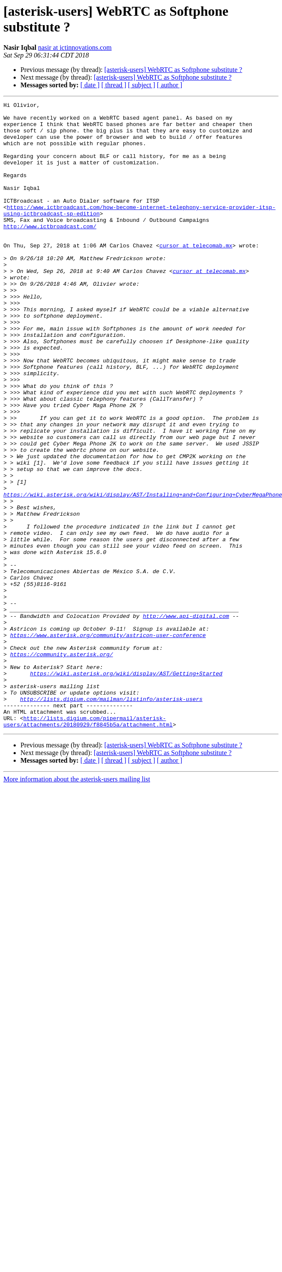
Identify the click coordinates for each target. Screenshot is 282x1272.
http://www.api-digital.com (186, 719)
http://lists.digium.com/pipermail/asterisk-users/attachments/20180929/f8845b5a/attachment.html (88, 845)
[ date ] (90, 85)
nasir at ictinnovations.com (75, 47)
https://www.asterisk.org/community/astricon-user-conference (108, 742)
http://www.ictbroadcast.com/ (49, 252)
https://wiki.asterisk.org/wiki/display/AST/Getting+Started (126, 788)
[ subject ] (141, 85)
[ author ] (169, 85)
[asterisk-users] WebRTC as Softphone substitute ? (173, 69)
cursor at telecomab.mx (196, 275)
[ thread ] (113, 85)
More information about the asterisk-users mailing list (76, 904)
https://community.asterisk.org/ (61, 765)
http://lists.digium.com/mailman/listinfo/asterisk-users (111, 819)
